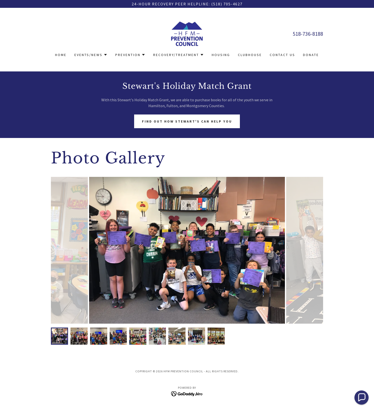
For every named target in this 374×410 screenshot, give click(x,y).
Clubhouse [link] (250, 55)
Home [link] (61, 55)
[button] (90, 55)
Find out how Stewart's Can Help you (187, 121)
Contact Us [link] (282, 55)
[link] (187, 33)
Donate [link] (311, 55)
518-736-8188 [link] (308, 33)
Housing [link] (221, 55)
